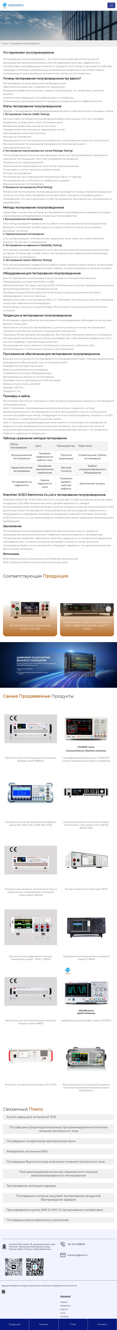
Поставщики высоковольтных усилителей (37, 1220)
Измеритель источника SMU (27, 1151)
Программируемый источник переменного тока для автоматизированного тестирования (58, 1173)
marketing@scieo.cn (77, 1255)
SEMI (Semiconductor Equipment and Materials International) (40, 558)
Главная (5, 43)
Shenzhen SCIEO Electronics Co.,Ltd (37, 499)
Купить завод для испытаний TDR (31, 1117)
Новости (43, 1324)
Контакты (102, 1324)
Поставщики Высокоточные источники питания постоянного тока (55, 1161)
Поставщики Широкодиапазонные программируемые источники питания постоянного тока (58, 1129)
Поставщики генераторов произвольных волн (41, 1141)
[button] (108, 609)
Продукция (14, 1324)
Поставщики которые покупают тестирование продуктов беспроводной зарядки (58, 1197)
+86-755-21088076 (76, 1244)
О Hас (73, 1324)
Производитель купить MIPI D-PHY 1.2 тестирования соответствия (54, 1210)
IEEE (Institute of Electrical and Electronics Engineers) (35, 562)
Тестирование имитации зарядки (31, 1185)
